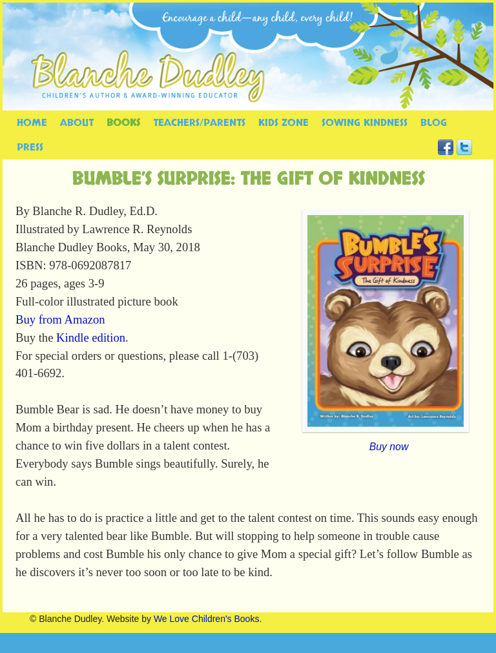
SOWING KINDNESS (365, 123)
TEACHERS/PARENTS (199, 123)
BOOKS (123, 123)
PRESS (30, 147)
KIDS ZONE (283, 123)
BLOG (433, 123)
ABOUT (77, 123)
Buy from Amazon (60, 319)
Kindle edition (90, 337)
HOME (32, 123)
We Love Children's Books (207, 619)
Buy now (389, 446)
